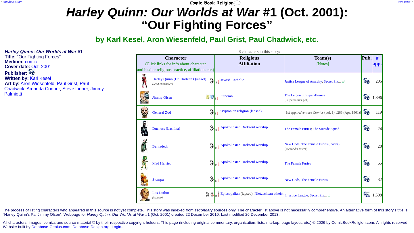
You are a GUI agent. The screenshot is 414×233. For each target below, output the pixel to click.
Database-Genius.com (50, 227)
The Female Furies (298, 129)
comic (31, 61)
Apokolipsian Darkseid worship (244, 127)
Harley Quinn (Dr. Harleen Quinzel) (179, 79)
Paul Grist (67, 83)
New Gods (292, 144)
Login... (118, 227)
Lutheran (226, 96)
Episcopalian (230, 193)
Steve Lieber (75, 88)
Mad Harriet (161, 163)
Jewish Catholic (232, 80)
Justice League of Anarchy (303, 81)
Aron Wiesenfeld (37, 83)
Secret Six (331, 81)
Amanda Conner (43, 88)
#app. (377, 60)
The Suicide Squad (326, 129)
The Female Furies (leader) (320, 144)
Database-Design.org (90, 227)
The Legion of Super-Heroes (305, 95)
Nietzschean (263, 193)
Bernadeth (160, 146)
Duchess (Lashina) (166, 128)
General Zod (161, 112)
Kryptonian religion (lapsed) (240, 111)
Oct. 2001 (41, 66)
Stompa (158, 179)
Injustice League (296, 195)
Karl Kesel (40, 78)
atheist (278, 193)
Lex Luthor (160, 192)
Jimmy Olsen (162, 97)
